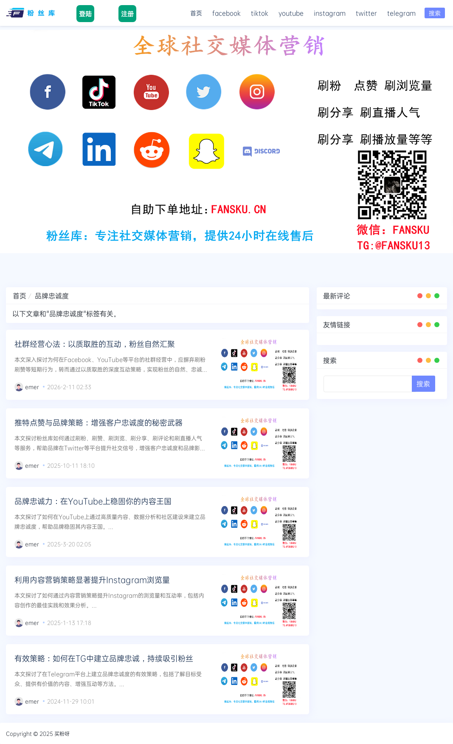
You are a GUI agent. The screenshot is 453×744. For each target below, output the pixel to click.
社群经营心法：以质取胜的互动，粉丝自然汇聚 (94, 344)
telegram (401, 13)
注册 (127, 13)
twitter (366, 13)
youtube (291, 13)
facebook (226, 13)
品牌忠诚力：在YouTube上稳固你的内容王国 (93, 501)
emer (32, 386)
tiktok (259, 13)
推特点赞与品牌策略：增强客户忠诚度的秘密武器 (98, 422)
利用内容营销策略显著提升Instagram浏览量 (92, 579)
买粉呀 (62, 733)
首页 (196, 13)
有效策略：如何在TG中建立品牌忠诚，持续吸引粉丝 (103, 658)
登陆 (85, 13)
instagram (330, 13)
